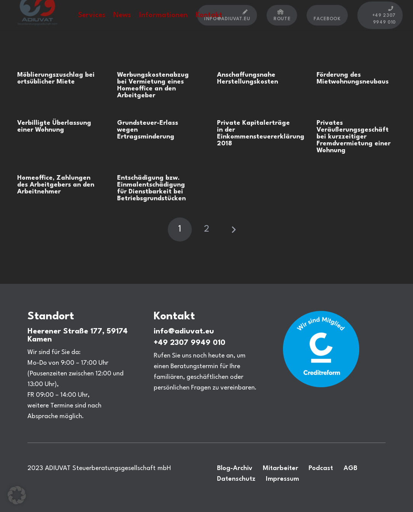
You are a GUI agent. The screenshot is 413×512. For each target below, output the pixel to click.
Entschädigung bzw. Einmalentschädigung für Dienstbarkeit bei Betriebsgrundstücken (151, 188)
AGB (350, 468)
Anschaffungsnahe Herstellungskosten (247, 78)
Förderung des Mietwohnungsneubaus (353, 78)
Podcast (321, 468)
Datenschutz (236, 479)
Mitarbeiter (280, 468)
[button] (17, 495)
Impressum (282, 479)
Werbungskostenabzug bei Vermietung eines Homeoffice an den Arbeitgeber (153, 85)
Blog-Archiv (234, 468)
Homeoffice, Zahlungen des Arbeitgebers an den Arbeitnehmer (55, 185)
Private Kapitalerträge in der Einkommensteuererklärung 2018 (260, 133)
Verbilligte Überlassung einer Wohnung (54, 126)
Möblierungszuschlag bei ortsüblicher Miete (56, 78)
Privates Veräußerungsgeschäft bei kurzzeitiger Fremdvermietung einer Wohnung (354, 137)
